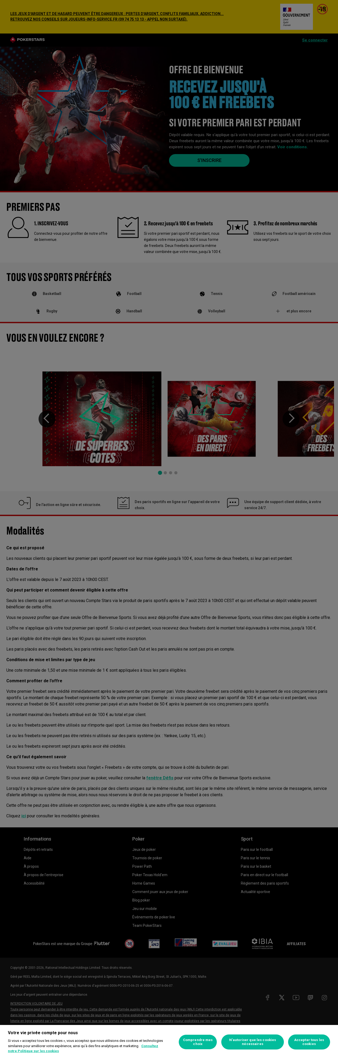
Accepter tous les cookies (309, 1042)
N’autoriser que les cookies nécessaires (252, 1042)
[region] (169, 1042)
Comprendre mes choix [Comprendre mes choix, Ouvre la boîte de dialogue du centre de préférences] (198, 1042)
